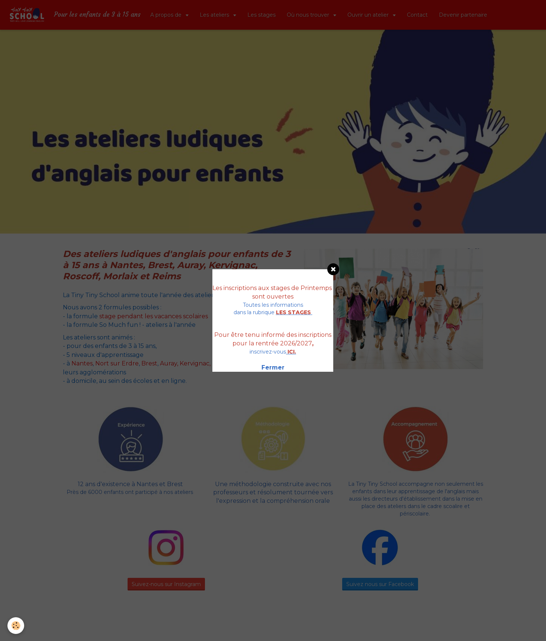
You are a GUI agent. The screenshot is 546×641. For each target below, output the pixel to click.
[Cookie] (15, 625)
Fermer (273, 367)
